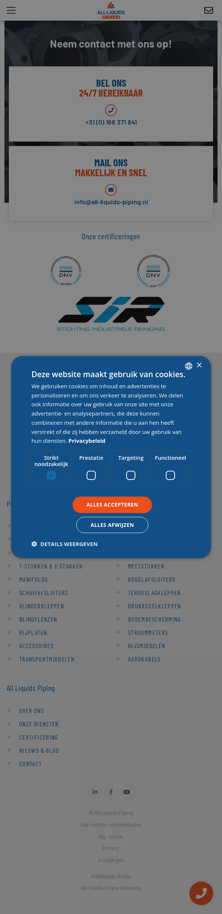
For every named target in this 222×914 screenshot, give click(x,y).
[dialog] (111, 457)
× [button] (199, 365)
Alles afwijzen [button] (112, 524)
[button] (64, 544)
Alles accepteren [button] (112, 504)
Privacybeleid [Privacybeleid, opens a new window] (87, 440)
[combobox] (188, 365)
